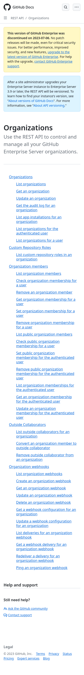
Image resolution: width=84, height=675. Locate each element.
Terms (40, 654)
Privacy (54, 654)
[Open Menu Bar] (76, 7)
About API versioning (48, 105)
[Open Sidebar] (5, 17)
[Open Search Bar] (65, 7)
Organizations (38, 18)
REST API (17, 18)
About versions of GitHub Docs (31, 101)
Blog (46, 658)
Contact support (18, 615)
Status (67, 654)
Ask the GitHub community (26, 608)
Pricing (9, 658)
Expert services (28, 658)
